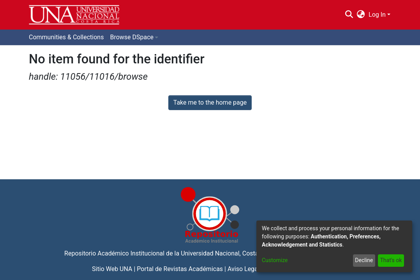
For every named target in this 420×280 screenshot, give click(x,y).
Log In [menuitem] (377, 14)
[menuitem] (361, 14)
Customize (275, 260)
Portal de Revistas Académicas (180, 269)
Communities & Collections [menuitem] (66, 37)
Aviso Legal (243, 269)
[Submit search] (349, 14)
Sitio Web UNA (112, 269)
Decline (364, 260)
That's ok (391, 260)
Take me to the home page (210, 102)
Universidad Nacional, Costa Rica (226, 253)
